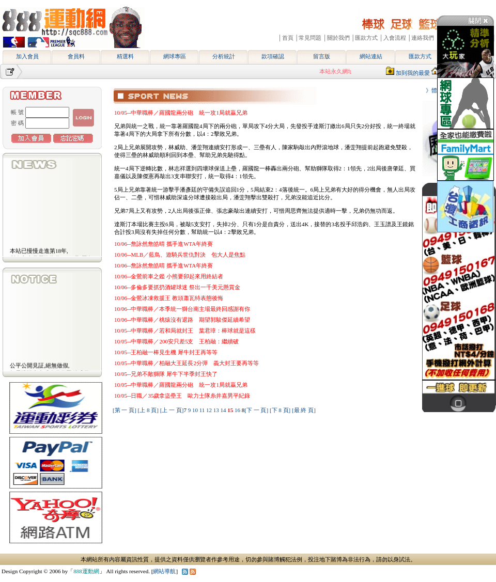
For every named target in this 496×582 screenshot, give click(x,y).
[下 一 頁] (256, 410)
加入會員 (27, 56)
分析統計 (223, 56)
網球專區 (174, 56)
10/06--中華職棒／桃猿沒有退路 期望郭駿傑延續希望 (182, 320)
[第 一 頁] (124, 410)
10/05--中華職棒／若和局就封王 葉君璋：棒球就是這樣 (185, 330)
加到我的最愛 (413, 73)
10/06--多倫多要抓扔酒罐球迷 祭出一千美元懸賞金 (177, 287)
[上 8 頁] (148, 410)
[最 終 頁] (304, 410)
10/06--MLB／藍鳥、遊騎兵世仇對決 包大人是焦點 (179, 254)
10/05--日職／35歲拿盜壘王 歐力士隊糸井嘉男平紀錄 (182, 395)
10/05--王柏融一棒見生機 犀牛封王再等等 (166, 352)
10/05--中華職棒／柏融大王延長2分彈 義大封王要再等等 (186, 363)
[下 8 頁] (280, 410)
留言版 (321, 56)
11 (202, 410)
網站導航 (164, 571)
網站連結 (371, 56)
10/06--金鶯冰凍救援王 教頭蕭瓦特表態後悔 (168, 298)
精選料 (125, 56)
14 (224, 410)
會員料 (76, 56)
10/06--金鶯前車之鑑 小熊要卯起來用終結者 (168, 276)
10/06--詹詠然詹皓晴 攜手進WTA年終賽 (163, 244)
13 (217, 410)
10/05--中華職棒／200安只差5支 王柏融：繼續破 (176, 341)
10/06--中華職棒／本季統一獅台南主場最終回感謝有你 (182, 309)
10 (195, 410)
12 (209, 410)
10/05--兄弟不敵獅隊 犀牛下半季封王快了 (166, 374)
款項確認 (272, 56)
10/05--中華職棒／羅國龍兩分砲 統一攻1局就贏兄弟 (180, 112)
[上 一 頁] (172, 410)
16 (238, 410)
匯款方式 (420, 56)
